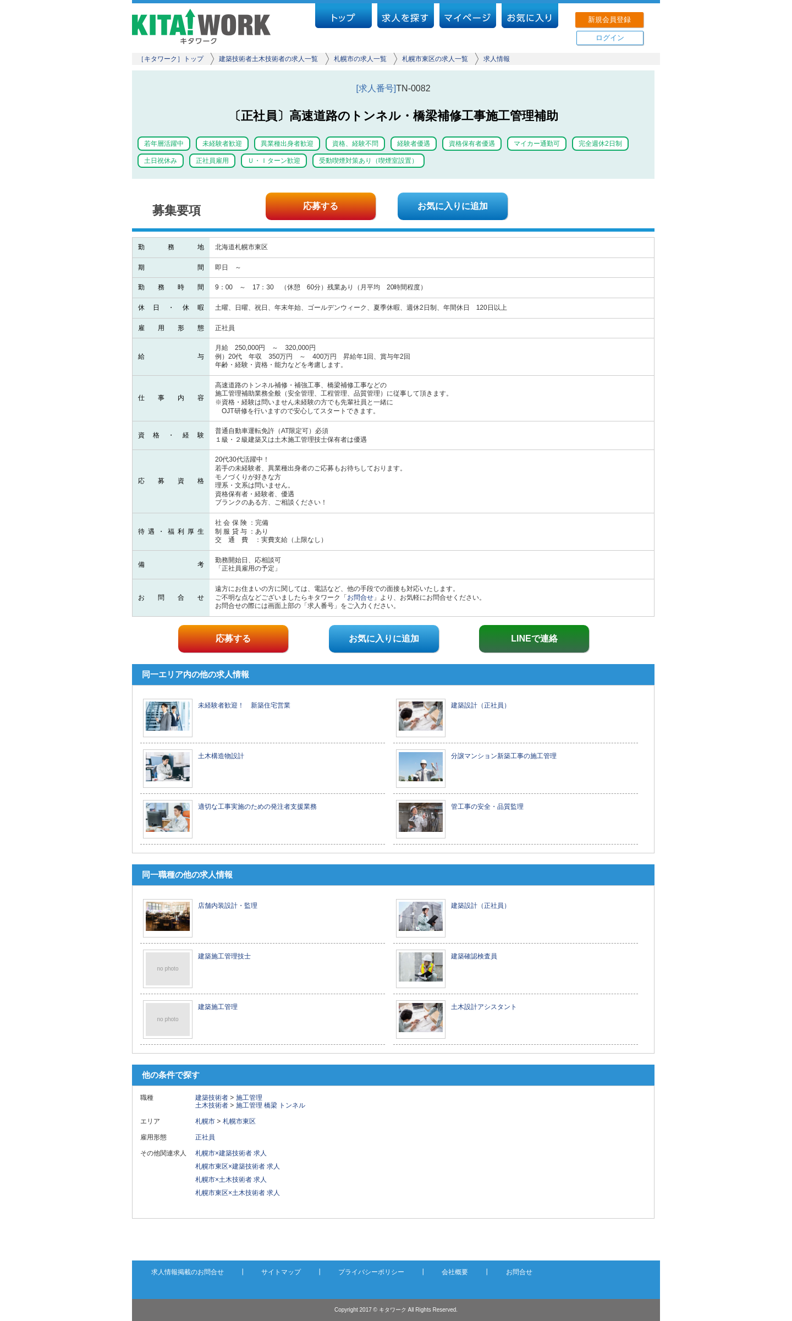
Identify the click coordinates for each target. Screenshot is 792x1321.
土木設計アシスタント (484, 1007)
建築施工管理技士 (224, 956)
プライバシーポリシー (371, 1272)
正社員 (208, 1137)
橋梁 (270, 1105)
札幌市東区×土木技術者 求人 (237, 1193)
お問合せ (360, 597)
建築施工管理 (218, 1007)
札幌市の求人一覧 (360, 59)
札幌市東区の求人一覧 (435, 59)
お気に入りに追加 (452, 206)
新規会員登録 (609, 19)
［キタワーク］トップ (171, 59)
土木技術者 (211, 1105)
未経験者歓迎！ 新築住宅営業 (244, 705)
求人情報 (496, 59)
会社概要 (455, 1272)
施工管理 (249, 1097)
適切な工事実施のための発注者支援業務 (257, 806)
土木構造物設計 (221, 756)
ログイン (610, 38)
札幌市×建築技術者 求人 (231, 1153)
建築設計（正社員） (480, 705)
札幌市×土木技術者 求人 (231, 1179)
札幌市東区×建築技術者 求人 (237, 1166)
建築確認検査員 (474, 956)
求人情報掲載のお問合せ (187, 1272)
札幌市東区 (239, 1121)
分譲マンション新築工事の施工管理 (504, 756)
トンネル (292, 1105)
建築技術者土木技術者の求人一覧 (268, 59)
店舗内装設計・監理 (227, 905)
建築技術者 (211, 1097)
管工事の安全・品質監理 (487, 806)
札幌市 (205, 1121)
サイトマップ (281, 1272)
